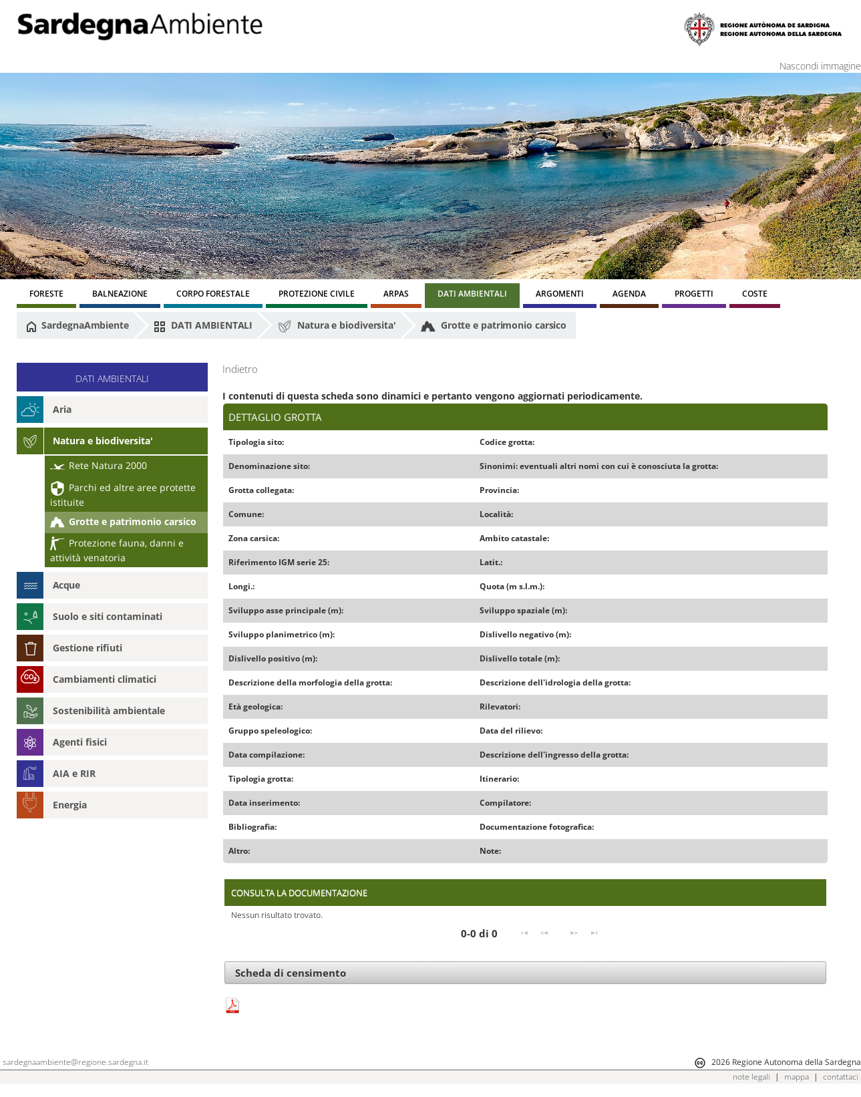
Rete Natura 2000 (98, 465)
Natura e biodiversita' (336, 326)
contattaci (840, 1076)
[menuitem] (46, 295)
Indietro (240, 369)
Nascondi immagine (820, 65)
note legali (751, 1076)
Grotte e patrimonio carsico (493, 326)
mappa (796, 1076)
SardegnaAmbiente (77, 325)
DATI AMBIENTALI (203, 325)
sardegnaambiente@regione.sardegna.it (75, 1062)
